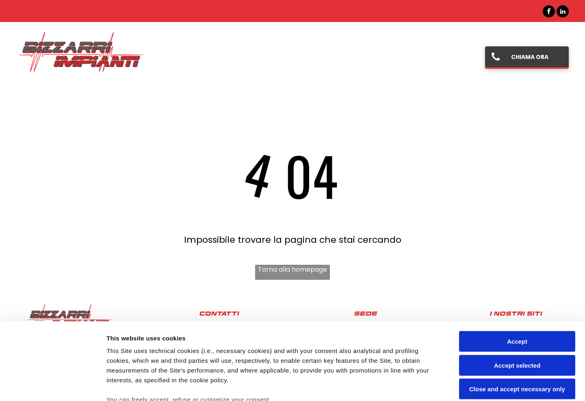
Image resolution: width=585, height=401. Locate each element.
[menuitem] (186, 57)
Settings (413, 384)
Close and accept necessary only (517, 323)
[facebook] (549, 12)
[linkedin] (563, 12)
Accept (517, 275)
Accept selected (517, 299)
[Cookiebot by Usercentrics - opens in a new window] (52, 385)
